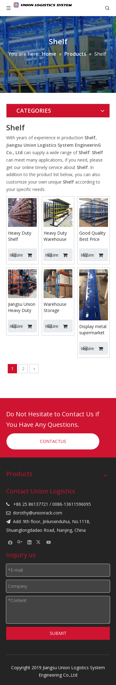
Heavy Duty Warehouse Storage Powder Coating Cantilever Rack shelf (55, 236)
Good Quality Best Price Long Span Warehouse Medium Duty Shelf (92, 236)
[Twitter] (39, 542)
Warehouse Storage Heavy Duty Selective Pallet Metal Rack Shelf (55, 307)
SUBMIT (58, 633)
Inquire (15, 255)
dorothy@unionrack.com (37, 513)
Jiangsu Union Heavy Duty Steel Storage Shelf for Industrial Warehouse (21, 307)
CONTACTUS (53, 441)
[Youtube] (49, 542)
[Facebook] (10, 542)
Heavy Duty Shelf (19, 236)
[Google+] (20, 542)
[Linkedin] (29, 542)
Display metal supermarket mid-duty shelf (93, 329)
